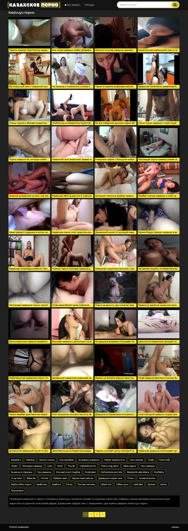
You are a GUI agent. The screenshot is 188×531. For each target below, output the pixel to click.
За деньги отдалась (21, 472)
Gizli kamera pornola (111, 472)
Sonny (69, 484)
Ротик (130, 478)
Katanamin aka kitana (138, 472)
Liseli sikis (138, 484)
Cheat (151, 460)
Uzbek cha (105, 484)
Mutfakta (159, 472)
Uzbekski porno (88, 466)
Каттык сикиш (47, 460)
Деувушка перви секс (110, 478)
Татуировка (17, 490)
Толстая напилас (86, 484)
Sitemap (175, 527)
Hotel (60, 466)
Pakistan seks (60, 478)
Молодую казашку (32, 466)
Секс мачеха (136, 460)
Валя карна (129, 466)
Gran (49, 466)
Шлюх (163, 484)
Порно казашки (19, 527)
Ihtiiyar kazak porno (114, 460)
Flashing (30, 460)
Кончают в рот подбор (68, 472)
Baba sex (31, 478)
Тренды (89, 5)
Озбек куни (122, 484)
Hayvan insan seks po (83, 478)
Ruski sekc (90, 472)
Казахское (34, 5)
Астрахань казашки (88, 460)
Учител (44, 478)
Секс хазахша (147, 466)
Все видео (72, 5)
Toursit (71, 466)
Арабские (41, 484)
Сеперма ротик (147, 478)
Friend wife (164, 460)
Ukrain (14, 466)
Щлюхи (151, 484)
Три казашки (44, 472)
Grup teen (16, 478)
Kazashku (16, 460)
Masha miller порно (21, 484)
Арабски (56, 484)
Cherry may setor (110, 466)
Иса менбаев (66, 460)
